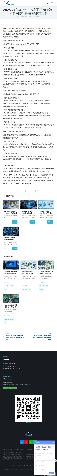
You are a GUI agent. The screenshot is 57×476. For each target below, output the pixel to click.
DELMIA (22, 470)
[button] (10, 388)
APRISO (27, 470)
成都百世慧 (6, 470)
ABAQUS (22, 190)
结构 (34, 190)
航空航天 (38, 190)
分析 (27, 190)
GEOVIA (32, 470)
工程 (30, 190)
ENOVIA (17, 470)
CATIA (11, 470)
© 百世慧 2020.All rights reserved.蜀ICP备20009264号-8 (28, 465)
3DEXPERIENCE (28, 472)
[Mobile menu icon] (52, 3)
